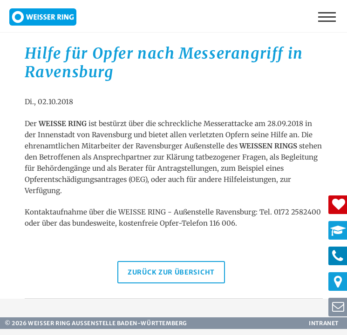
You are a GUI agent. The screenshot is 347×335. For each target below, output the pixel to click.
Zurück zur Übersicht (171, 272)
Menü (328, 16)
